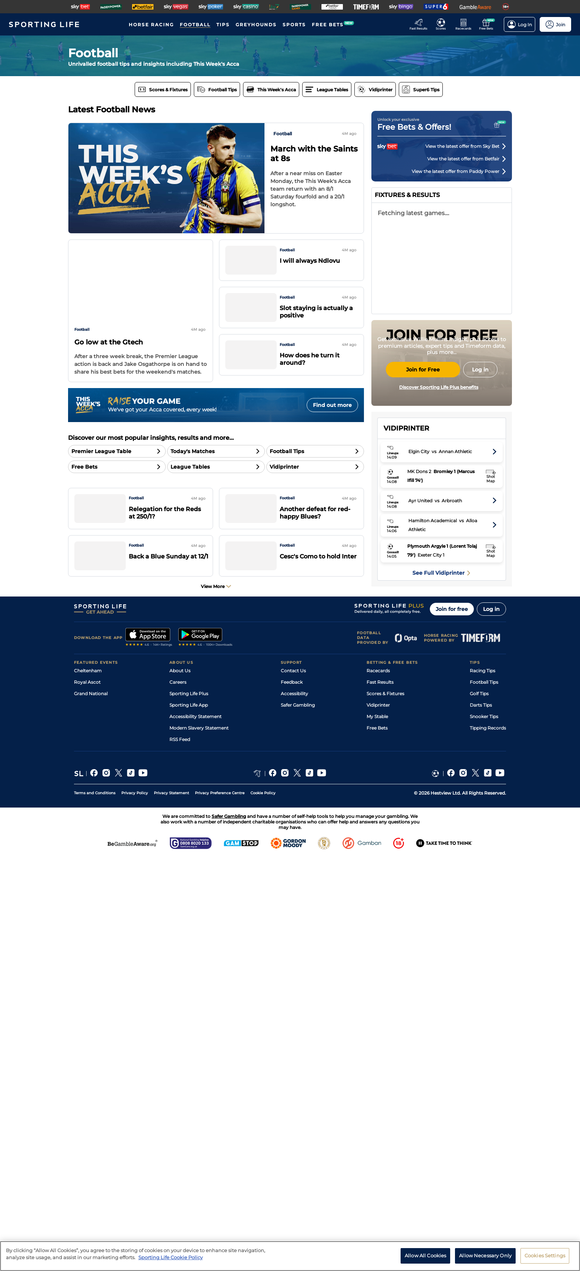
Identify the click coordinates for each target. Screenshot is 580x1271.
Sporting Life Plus (188, 1106)
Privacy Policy (134, 1206)
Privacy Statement (171, 1206)
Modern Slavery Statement (199, 1141)
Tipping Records (488, 1141)
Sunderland (406, 681)
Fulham (402, 653)
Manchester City (411, 541)
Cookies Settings (545, 1255)
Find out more (332, 405)
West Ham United (413, 751)
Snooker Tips (484, 1129)
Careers (177, 1095)
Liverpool (403, 583)
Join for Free (423, 439)
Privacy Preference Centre (220, 1206)
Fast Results (380, 1095)
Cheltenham (88, 1084)
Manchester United (414, 555)
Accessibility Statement (195, 1129)
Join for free (452, 1022)
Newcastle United (413, 695)
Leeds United (407, 723)
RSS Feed (179, 1152)
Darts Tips (481, 1118)
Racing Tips (482, 1084)
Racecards (378, 1084)
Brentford (404, 611)
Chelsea (402, 597)
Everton (402, 625)
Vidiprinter (378, 1118)
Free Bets (377, 1141)
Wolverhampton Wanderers (424, 793)
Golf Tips (479, 1106)
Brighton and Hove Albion (422, 667)
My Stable (377, 1129)
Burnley (402, 779)
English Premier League (441, 499)
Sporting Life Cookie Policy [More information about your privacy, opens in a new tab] (170, 1257)
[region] (290, 1256)
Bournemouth (409, 639)
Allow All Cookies (425, 1255)
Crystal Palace (409, 709)
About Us (179, 1084)
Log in (491, 1022)
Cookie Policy (263, 1206)
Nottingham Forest (414, 737)
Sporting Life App (188, 1118)
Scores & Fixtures (385, 1106)
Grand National (91, 1106)
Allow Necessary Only (485, 1255)
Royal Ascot (87, 1095)
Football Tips (484, 1095)
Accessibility (294, 1106)
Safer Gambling (298, 1118)
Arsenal (401, 527)
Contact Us (293, 1084)
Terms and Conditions (94, 1206)
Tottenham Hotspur (415, 765)
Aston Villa (405, 569)
